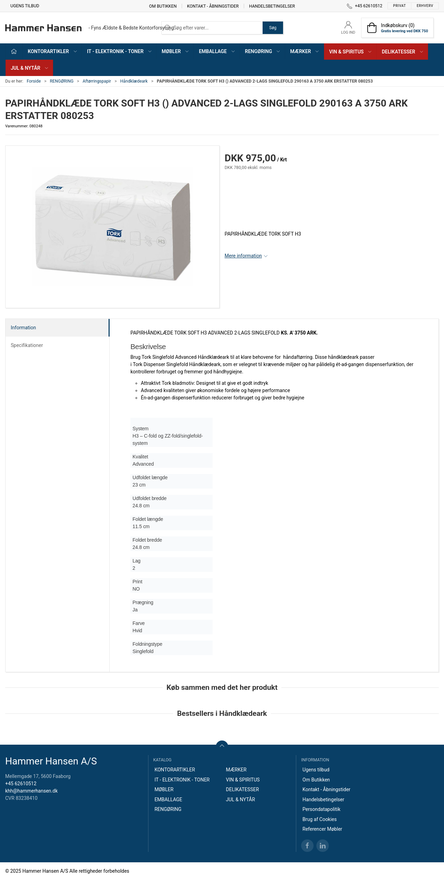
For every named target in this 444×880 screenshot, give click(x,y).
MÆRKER (236, 769)
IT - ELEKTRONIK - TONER (182, 779)
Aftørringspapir (97, 81)
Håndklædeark (134, 81)
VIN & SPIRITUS (242, 779)
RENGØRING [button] (263, 51)
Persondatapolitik (321, 809)
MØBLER (163, 789)
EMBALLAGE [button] (217, 51)
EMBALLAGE (168, 799)
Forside (34, 81)
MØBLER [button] (175, 51)
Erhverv (425, 6)
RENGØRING (62, 81)
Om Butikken (163, 5)
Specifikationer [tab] (27, 345)
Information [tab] (23, 327)
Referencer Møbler (322, 829)
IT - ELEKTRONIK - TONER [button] (119, 51)
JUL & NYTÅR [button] (30, 68)
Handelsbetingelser (272, 5)
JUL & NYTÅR (240, 799)
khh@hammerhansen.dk (31, 791)
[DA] (89, 28)
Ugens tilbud (24, 5)
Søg (272, 27)
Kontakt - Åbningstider (213, 5)
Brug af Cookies (319, 819)
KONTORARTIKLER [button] (53, 51)
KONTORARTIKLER (174, 769)
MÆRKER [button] (305, 51)
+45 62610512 (20, 783)
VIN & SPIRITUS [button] (351, 51)
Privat (399, 6)
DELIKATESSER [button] (403, 51)
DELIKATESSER (242, 789)
